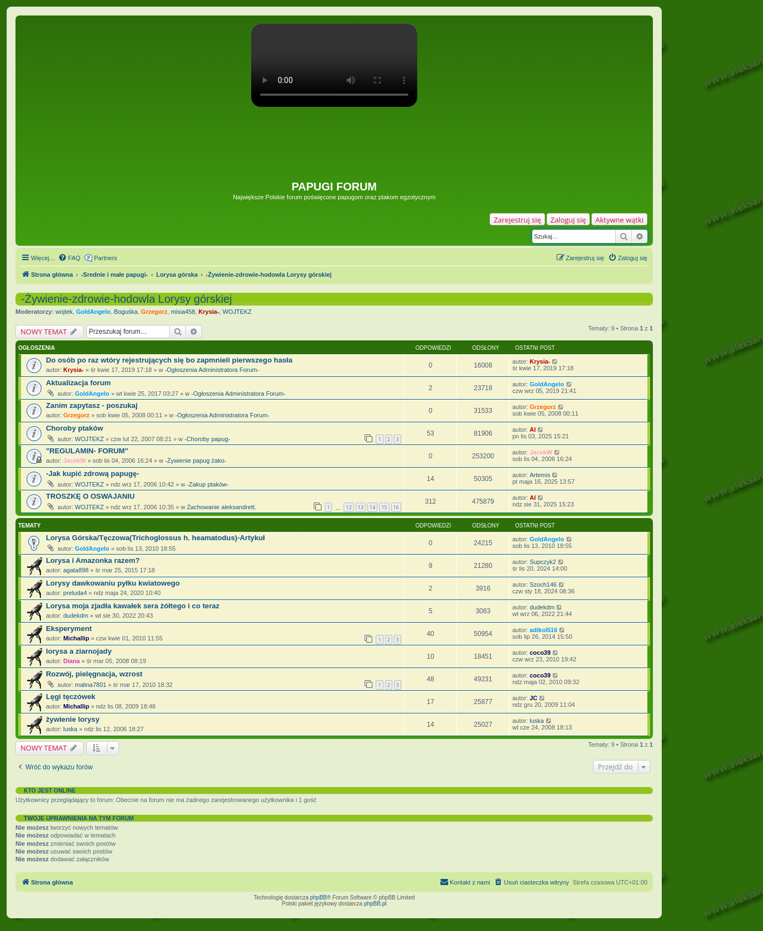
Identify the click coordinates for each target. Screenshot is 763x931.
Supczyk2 (543, 561)
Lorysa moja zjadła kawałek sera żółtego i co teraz (133, 606)
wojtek (63, 311)
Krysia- (209, 311)
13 (361, 507)
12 (348, 507)
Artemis (540, 475)
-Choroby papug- (207, 439)
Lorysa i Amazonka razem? (93, 560)
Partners (105, 258)
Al (533, 429)
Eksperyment (69, 628)
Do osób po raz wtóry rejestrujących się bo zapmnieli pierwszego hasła (169, 360)
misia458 (183, 311)
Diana (71, 661)
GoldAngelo (93, 311)
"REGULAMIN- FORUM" (87, 451)
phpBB (318, 897)
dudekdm (75, 615)
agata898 (76, 570)
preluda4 (75, 592)
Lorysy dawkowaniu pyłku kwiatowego (113, 583)
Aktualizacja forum (78, 383)
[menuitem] (69, 258)
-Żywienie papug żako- (195, 460)
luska (70, 729)
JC (533, 698)
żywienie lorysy (73, 719)
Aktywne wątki (619, 220)
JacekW (74, 460)
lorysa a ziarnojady (79, 651)
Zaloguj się (568, 220)
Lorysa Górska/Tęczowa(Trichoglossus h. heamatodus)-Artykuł (155, 538)
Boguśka (126, 311)
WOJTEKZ (237, 311)
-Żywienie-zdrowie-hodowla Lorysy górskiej (126, 299)
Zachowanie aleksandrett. (221, 507)
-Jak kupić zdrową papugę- (92, 473)
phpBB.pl (375, 904)
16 (396, 507)
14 (372, 507)
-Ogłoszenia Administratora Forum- (212, 369)
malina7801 (90, 684)
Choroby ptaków (74, 428)
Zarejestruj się (517, 220)
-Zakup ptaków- (208, 484)
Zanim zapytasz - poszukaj (92, 405)
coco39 (540, 652)
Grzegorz (154, 311)
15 (384, 507)
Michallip (76, 638)
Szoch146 (543, 584)
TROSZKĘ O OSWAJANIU (90, 496)
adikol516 (543, 630)
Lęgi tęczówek (70, 696)
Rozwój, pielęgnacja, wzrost (94, 674)
